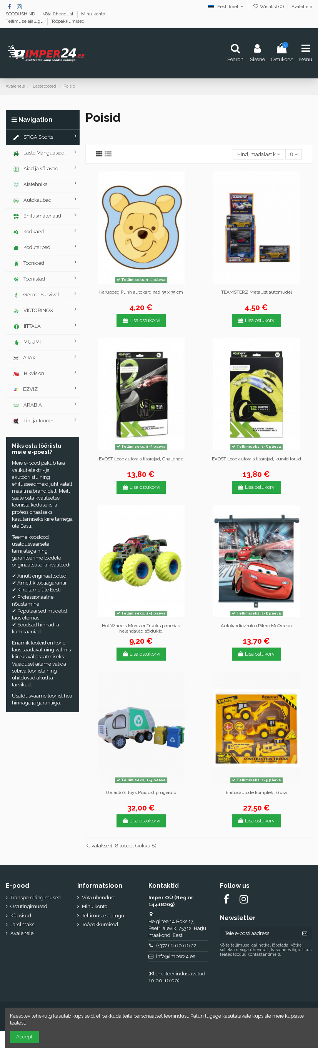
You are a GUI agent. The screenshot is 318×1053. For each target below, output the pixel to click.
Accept (24, 1037)
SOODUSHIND (21, 14)
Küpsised (20, 915)
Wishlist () (269, 6)
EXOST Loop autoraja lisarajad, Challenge (141, 459)
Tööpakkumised (68, 21)
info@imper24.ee (175, 956)
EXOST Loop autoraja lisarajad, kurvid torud (256, 459)
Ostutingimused (28, 906)
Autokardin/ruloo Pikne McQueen (256, 625)
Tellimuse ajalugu (25, 21)
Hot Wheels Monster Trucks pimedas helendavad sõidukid (141, 628)
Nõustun (37, 1023)
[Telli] (304, 933)
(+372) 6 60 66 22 (176, 945)
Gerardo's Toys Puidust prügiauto (141, 792)
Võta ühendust (59, 14)
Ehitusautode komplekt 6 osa (256, 792)
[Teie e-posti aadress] (258, 933)
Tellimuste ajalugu (103, 915)
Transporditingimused (35, 897)
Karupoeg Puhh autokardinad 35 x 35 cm (141, 292)
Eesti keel (226, 6)
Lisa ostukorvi (141, 320)
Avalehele (301, 6)
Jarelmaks (22, 924)
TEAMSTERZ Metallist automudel (256, 292)
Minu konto (93, 14)
